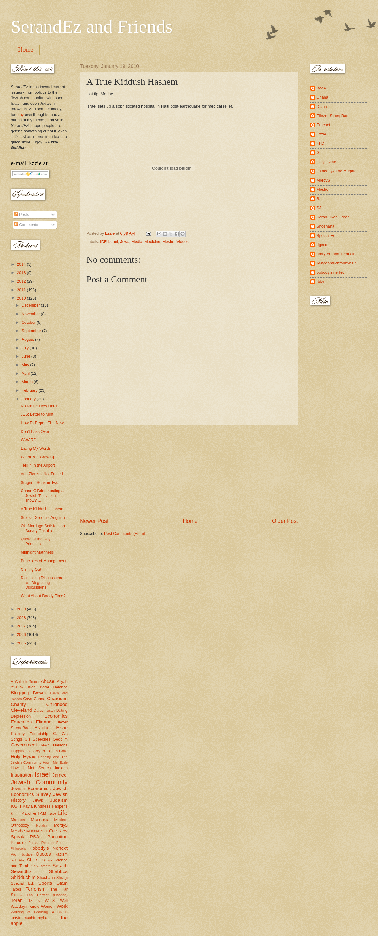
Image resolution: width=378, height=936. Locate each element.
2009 (22, 609)
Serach (60, 865)
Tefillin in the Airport (38, 465)
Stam (62, 883)
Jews (124, 241)
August (28, 339)
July (26, 348)
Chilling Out (31, 569)
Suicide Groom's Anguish (43, 517)
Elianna (44, 721)
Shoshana (46, 877)
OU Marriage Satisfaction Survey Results (43, 528)
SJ (38, 860)
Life (62, 812)
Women (48, 906)
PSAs (36, 836)
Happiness (20, 751)
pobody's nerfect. (332, 272)
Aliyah (62, 681)
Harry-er (38, 751)
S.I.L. (321, 198)
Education (21, 721)
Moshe (169, 241)
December (31, 305)
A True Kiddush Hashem (42, 509)
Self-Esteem (41, 866)
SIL (30, 859)
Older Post (285, 521)
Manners (18, 819)
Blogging (20, 692)
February (30, 390)
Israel (113, 241)
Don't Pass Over (35, 431)
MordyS (61, 825)
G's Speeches (37, 739)
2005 (22, 643)
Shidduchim (23, 877)
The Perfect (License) (47, 895)
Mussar (32, 831)
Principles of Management (43, 560)
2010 (22, 298)
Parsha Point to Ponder (48, 842)
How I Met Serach (31, 768)
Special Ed (326, 235)
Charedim (57, 698)
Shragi (62, 877)
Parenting (57, 836)
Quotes (43, 853)
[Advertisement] (189, 471)
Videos (182, 241)
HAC (45, 745)
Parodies (18, 842)
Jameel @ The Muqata (336, 171)
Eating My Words (36, 448)
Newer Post (94, 521)
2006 (22, 634)
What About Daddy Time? (43, 595)
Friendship (39, 733)
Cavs (27, 698)
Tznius (34, 900)
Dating (62, 710)
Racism (61, 854)
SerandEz (21, 871)
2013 (22, 272)
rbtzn (321, 281)
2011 (22, 290)
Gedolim (60, 739)
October (29, 322)
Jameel (60, 774)
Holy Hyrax (23, 756)
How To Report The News (43, 423)
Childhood (57, 704)
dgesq (322, 244)
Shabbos (58, 871)
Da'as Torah (44, 710)
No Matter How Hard (39, 406)
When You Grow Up (38, 457)
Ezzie (62, 727)
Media (137, 241)
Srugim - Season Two (39, 482)
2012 (22, 281)
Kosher (29, 813)
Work (62, 906)
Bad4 (44, 687)
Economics (56, 716)
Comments (26, 224)
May (26, 364)
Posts (21, 214)
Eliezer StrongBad (332, 115)
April (26, 373)
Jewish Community (39, 781)
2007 (22, 626)
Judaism (59, 800)
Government (24, 744)
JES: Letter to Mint (37, 414)
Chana (39, 698)
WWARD (28, 439)
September (32, 330)
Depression (21, 716)
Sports (45, 883)
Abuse (47, 681)
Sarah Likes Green (333, 217)
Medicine (152, 241)
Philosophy (18, 848)
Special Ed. (22, 883)
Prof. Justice (22, 854)
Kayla (28, 806)
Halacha (60, 745)
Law (51, 813)
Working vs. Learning (29, 912)
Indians (61, 768)
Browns (39, 693)
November (31, 313)
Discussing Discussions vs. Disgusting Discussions (41, 582)
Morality (41, 825)
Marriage (40, 819)
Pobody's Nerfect (49, 848)
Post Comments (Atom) (124, 533)
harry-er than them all (335, 254)
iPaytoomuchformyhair (336, 263)
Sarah (47, 860)
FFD (320, 143)
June (26, 356)
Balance (60, 687)
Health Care (57, 751)
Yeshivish (59, 912)
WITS (50, 900)
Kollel (16, 813)
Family (18, 733)
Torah (17, 900)
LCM (42, 813)
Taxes (16, 889)
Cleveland (21, 710)
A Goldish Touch (25, 681)
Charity (18, 704)
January (29, 399)
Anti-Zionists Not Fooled (42, 474)
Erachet (42, 727)
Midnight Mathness (37, 552)
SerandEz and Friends (92, 26)
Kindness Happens (51, 806)
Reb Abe (18, 860)
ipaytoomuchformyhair (30, 917)
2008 (22, 617)
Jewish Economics (31, 788)
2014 (22, 264)
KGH (16, 806)
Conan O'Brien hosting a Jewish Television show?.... (42, 495)
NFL (44, 831)
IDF (103, 241)
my (21, 114)
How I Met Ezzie (55, 762)
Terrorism (35, 888)
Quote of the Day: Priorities (36, 541)
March (27, 381)
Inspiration (22, 774)
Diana (322, 106)
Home (25, 49)
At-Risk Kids (23, 687)
